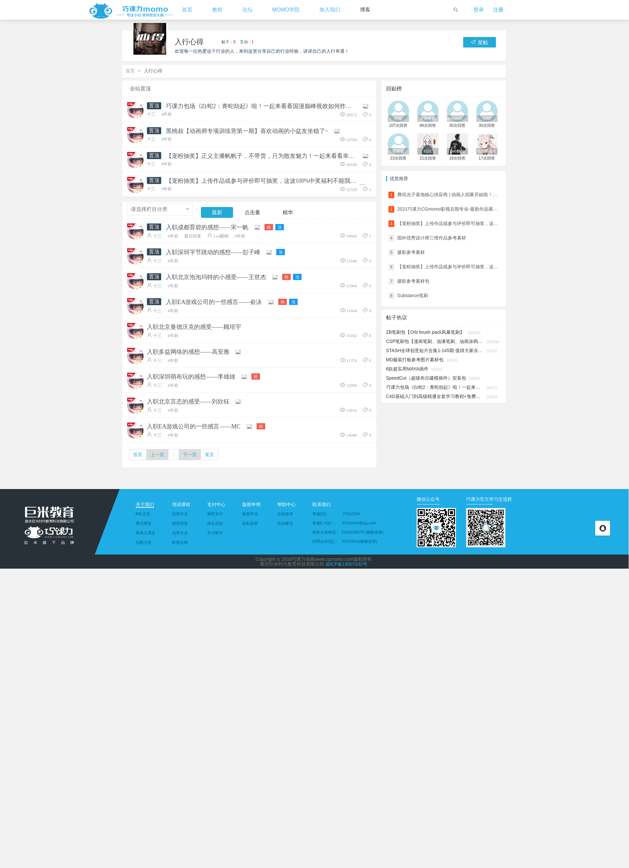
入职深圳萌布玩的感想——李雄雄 (191, 376)
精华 (288, 212)
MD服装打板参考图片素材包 (415, 359)
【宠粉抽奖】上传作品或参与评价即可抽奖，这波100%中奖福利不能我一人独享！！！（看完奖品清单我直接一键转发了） (262, 181)
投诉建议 (285, 523)
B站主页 (143, 514)
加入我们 (329, 9)
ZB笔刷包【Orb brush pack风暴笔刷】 (425, 332)
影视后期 (180, 542)
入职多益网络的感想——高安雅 (188, 352)
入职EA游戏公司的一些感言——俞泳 (214, 302)
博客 (365, 9)
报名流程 (215, 523)
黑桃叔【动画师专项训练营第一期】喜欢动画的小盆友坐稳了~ (247, 131)
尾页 (209, 454)
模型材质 (180, 523)
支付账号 (215, 533)
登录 (478, 9)
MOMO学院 (286, 9)
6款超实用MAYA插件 (407, 368)
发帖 (479, 42)
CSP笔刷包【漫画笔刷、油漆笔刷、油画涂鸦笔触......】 (435, 341)
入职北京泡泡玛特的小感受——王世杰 (216, 277)
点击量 (252, 212)
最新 (217, 212)
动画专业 (180, 533)
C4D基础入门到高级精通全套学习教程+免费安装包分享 (435, 396)
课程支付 (215, 514)
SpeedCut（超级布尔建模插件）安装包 (426, 378)
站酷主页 (143, 542)
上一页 (157, 454)
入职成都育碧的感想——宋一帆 (207, 227)
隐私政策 (250, 523)
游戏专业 (180, 514)
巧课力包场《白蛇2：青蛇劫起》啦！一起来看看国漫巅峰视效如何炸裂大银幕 (262, 106)
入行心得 (189, 42)
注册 (498, 9)
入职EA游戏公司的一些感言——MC (194, 426)
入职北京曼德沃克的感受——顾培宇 (194, 327)
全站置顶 (140, 88)
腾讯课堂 (143, 523)
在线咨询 (285, 514)
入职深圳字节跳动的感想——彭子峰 (213, 252)
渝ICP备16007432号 (346, 564)
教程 (217, 9)
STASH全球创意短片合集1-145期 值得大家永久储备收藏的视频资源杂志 (435, 350)
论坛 (247, 9)
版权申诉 (250, 514)
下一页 (190, 454)
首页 (187, 9)
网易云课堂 (145, 533)
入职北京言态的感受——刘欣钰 (188, 401)
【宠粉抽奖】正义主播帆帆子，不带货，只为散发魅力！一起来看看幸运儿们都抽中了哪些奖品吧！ (262, 156)
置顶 (154, 105)
